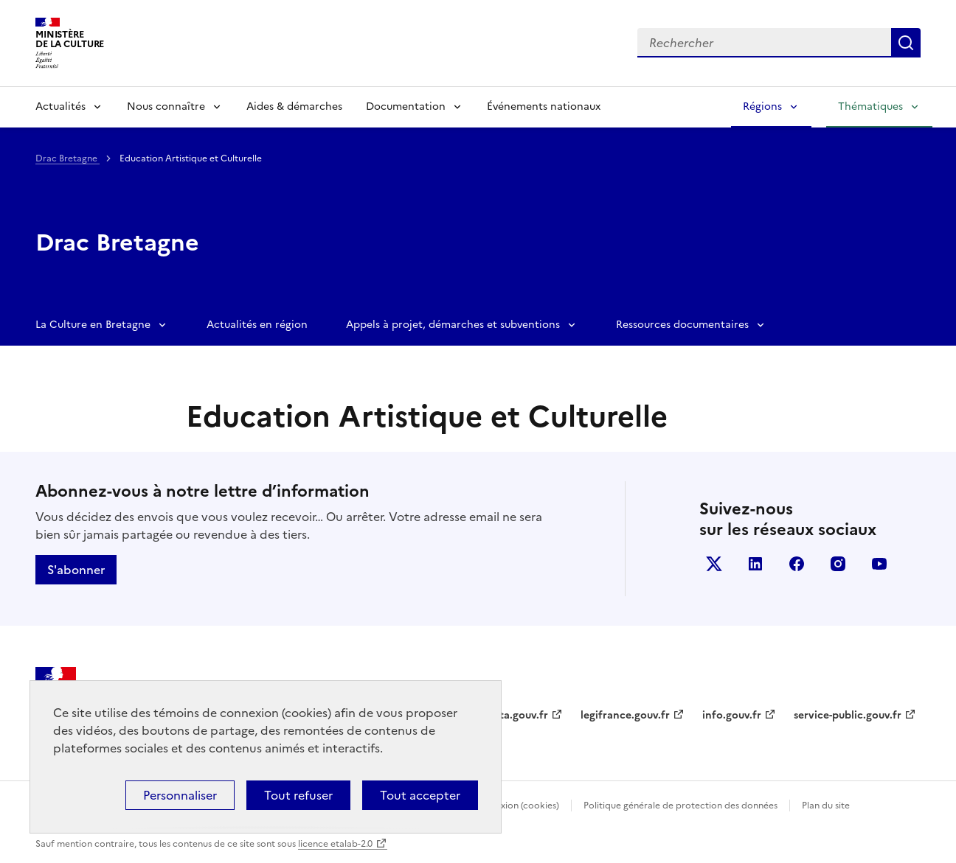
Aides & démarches (294, 106)
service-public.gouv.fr (847, 715)
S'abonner (76, 570)
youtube (879, 564)
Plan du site (826, 805)
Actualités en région (257, 324)
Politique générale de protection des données (680, 805)
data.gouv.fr (517, 715)
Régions (762, 106)
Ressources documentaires (682, 324)
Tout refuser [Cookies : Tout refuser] (298, 795)
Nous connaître (166, 106)
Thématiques (870, 106)
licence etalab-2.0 (335, 843)
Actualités (60, 106)
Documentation (406, 106)
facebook (796, 564)
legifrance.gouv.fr (625, 715)
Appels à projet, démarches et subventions (453, 324)
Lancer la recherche (906, 42)
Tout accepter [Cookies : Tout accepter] (420, 795)
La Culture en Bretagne (92, 324)
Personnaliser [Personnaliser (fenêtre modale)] (180, 795)
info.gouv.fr (731, 715)
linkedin (755, 564)
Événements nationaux (543, 106)
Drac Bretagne (67, 158)
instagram (838, 564)
